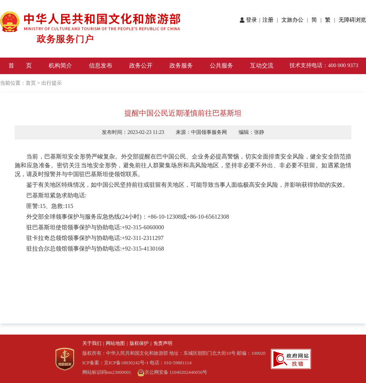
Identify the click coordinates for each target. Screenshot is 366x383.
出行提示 (51, 83)
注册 (269, 20)
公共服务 (221, 65)
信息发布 (100, 65)
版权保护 (139, 343)
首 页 (20, 65)
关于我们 (91, 343)
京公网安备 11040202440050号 (172, 372)
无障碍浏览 (352, 20)
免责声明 (162, 343)
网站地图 (115, 343)
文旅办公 (293, 20)
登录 (252, 20)
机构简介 (60, 65)
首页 (31, 83)
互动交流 (261, 65)
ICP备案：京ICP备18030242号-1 (116, 362)
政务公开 (141, 65)
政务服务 (181, 65)
